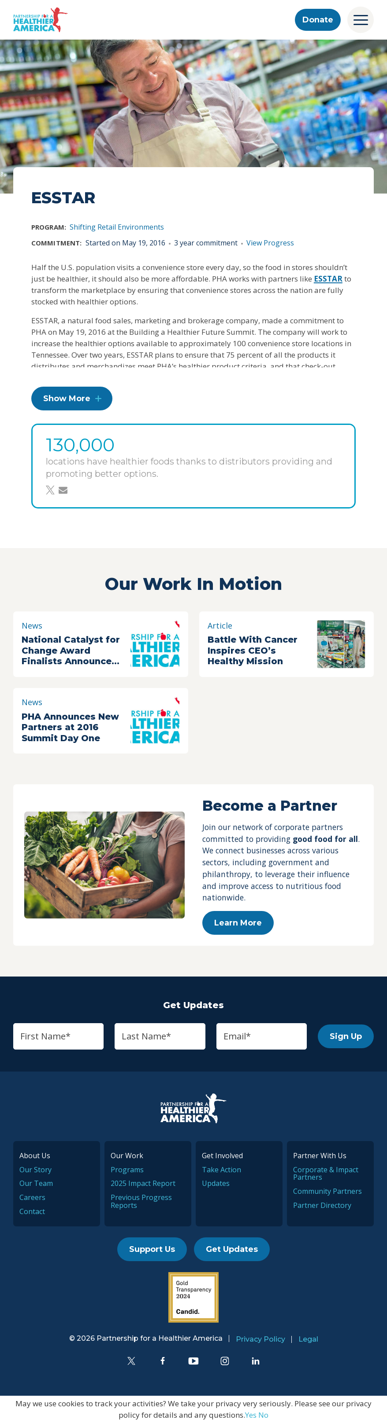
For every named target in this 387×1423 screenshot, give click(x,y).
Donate (317, 20)
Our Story (35, 1169)
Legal (308, 1339)
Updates (216, 1183)
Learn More (238, 923)
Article (220, 625)
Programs (127, 1169)
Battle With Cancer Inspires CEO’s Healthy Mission (253, 650)
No (263, 1415)
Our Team (36, 1183)
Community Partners (327, 1191)
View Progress (270, 243)
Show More (66, 398)
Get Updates (232, 1249)
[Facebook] (162, 1361)
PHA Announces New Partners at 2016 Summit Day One (70, 727)
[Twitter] (131, 1361)
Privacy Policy (260, 1339)
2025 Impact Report (143, 1183)
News (32, 625)
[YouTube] (193, 1361)
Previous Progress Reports (141, 1201)
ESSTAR (328, 279)
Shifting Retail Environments (117, 227)
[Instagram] (224, 1361)
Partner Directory (322, 1205)
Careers (32, 1197)
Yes (251, 1415)
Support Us (152, 1249)
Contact (32, 1211)
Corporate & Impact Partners (325, 1173)
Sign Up (346, 1036)
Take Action (221, 1169)
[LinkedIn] (255, 1361)
